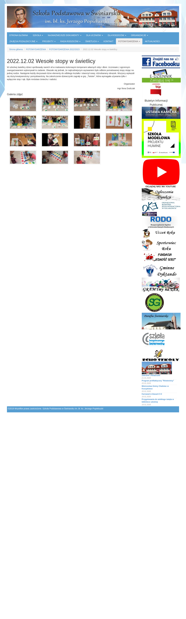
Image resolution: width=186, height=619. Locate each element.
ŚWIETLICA (92, 41)
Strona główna (16, 49)
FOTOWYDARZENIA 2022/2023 (64, 49)
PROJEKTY (49, 41)
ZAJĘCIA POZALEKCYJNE (23, 41)
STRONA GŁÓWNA (18, 35)
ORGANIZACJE (139, 35)
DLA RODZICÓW (117, 35)
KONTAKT (108, 41)
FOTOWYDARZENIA (129, 41)
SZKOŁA (38, 35)
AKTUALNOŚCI (152, 41)
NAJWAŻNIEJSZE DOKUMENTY (64, 35)
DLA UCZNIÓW (94, 35)
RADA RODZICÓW (70, 41)
